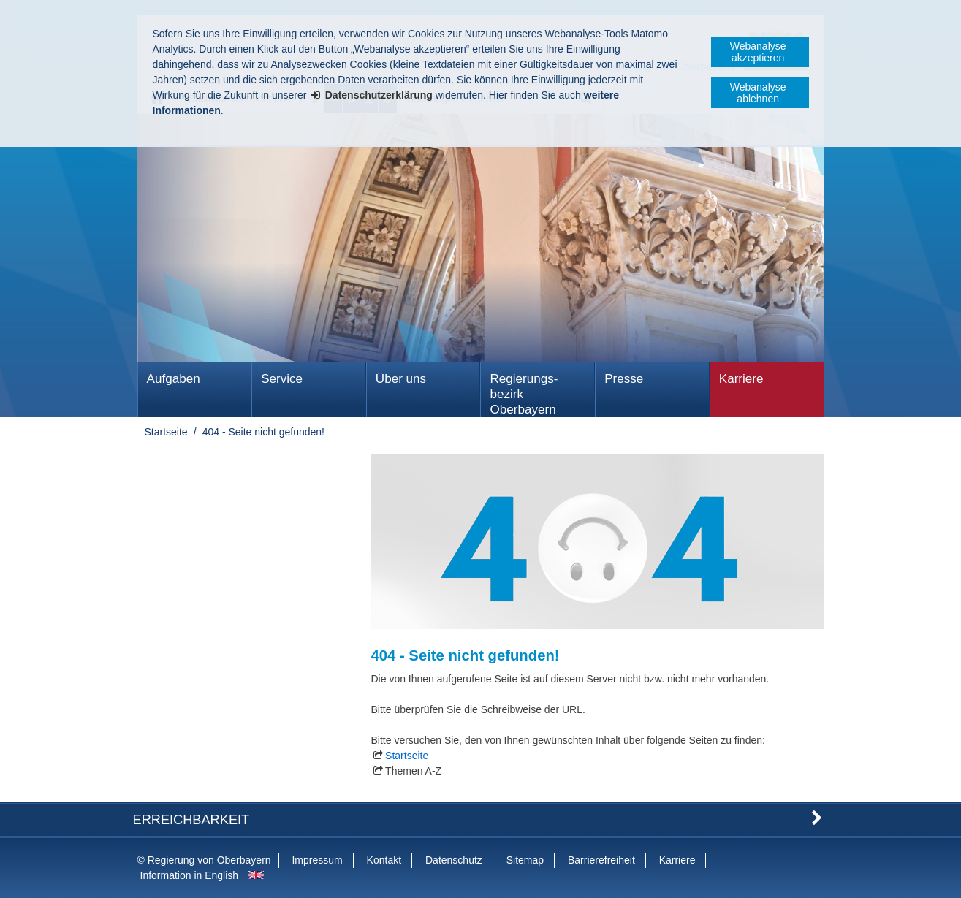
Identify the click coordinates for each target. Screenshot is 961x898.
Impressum (317, 860)
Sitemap (525, 860)
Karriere (741, 379)
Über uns (401, 379)
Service (282, 379)
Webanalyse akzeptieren (758, 52)
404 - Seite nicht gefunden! (263, 432)
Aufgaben (173, 379)
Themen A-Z (413, 771)
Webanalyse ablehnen (758, 92)
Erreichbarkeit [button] (191, 820)
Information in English (189, 875)
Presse (623, 379)
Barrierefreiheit (601, 860)
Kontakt (384, 860)
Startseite (166, 432)
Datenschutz (453, 860)
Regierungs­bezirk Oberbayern (524, 394)
